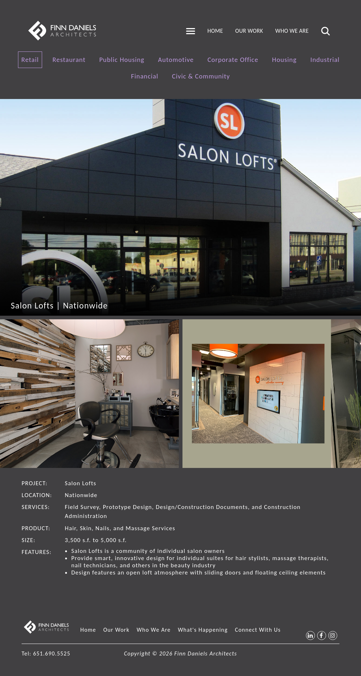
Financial (144, 76)
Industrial (324, 59)
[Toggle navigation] (190, 31)
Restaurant (69, 59)
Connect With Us (258, 629)
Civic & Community (201, 76)
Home (215, 30)
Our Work (249, 30)
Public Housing (121, 59)
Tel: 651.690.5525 (46, 653)
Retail (30, 59)
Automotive (176, 59)
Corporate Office (232, 59)
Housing (284, 59)
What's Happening (203, 629)
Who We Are (292, 30)
